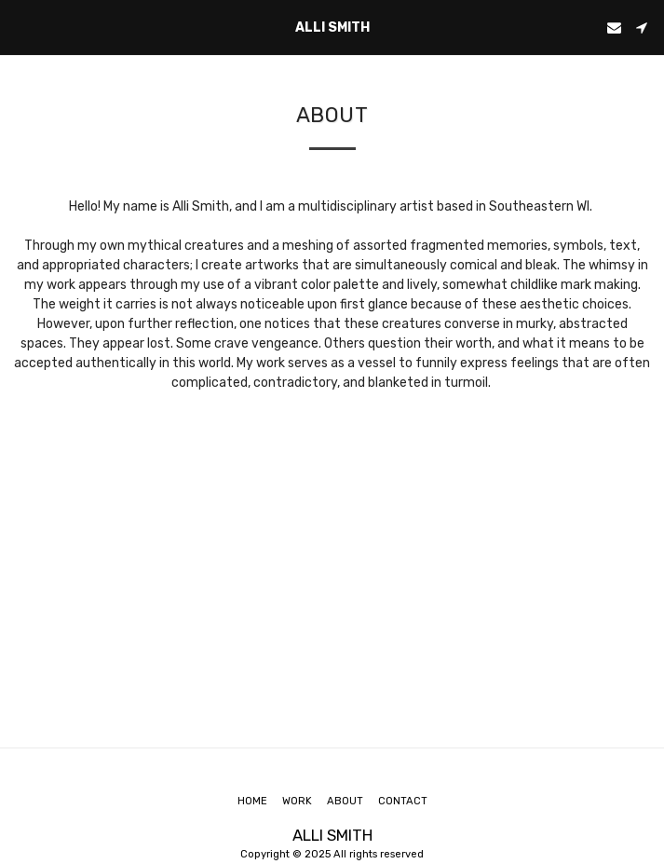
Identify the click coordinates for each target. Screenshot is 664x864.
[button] (20, 27)
